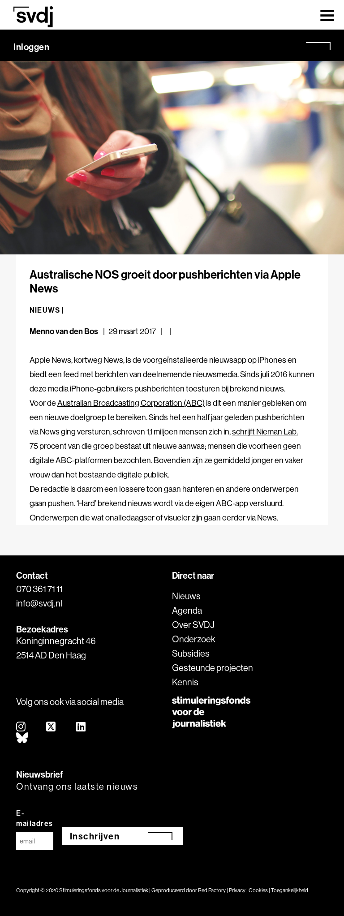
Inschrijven (95, 836)
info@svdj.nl (39, 603)
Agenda (187, 610)
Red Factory (212, 890)
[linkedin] (81, 727)
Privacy (237, 890)
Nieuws (186, 596)
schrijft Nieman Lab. (265, 431)
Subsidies (191, 653)
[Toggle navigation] (327, 15)
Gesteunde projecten (212, 667)
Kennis (185, 682)
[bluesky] (22, 738)
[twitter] (51, 727)
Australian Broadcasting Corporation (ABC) (131, 403)
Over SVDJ (193, 624)
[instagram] (21, 727)
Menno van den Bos (64, 331)
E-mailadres (34, 818)
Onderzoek (193, 639)
